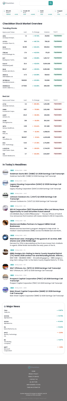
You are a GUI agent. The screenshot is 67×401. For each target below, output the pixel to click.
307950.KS (9, 81)
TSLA (11, 311)
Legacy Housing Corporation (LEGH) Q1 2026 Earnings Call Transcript (35, 185)
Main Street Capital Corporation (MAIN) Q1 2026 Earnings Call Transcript (35, 292)
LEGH (25, 181)
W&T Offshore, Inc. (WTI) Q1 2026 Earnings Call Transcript (35, 268)
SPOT (11, 334)
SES (25, 206)
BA (11, 341)
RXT (9, 59)
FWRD (9, 110)
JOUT (25, 193)
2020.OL (9, 75)
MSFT (11, 349)
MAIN (25, 288)
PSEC (25, 275)
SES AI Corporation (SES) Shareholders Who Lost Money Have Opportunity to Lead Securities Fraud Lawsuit (37, 210)
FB (11, 328)
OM (9, 155)
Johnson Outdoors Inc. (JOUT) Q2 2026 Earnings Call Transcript (33, 198)
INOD (9, 48)
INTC (25, 235)
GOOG (11, 322)
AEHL (9, 37)
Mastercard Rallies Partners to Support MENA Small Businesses (32, 225)
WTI (25, 265)
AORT (9, 116)
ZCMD (9, 121)
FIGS (9, 132)
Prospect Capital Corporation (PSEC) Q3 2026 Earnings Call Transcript (36, 280)
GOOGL (11, 317)
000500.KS (9, 87)
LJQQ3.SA (9, 149)
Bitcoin (8, 11)
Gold (41, 11)
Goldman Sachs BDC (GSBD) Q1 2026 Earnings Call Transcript (37, 174)
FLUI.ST (9, 64)
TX (24, 250)
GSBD (25, 170)
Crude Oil (26, 11)
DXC (9, 144)
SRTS (9, 127)
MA (25, 221)
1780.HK (9, 53)
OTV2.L (9, 42)
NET (9, 138)
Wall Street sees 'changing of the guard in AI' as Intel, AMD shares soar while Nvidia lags (36, 240)
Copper (59, 11)
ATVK (9, 105)
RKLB (9, 70)
